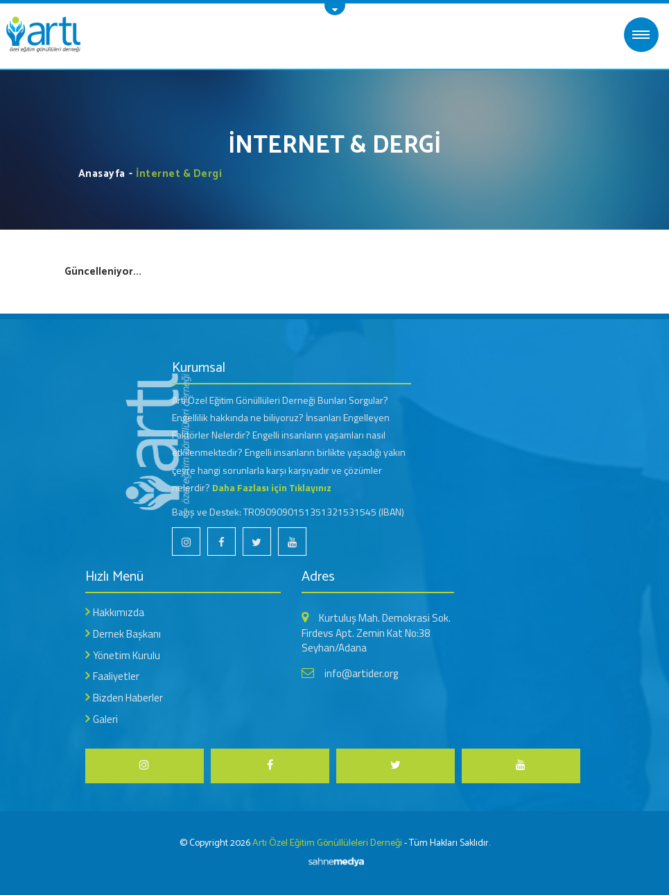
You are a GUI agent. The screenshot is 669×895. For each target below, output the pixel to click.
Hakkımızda (118, 612)
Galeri (105, 719)
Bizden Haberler (128, 698)
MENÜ (641, 34)
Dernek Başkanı (127, 634)
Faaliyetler (116, 676)
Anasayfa (101, 173)
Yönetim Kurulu (126, 655)
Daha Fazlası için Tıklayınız (271, 487)
